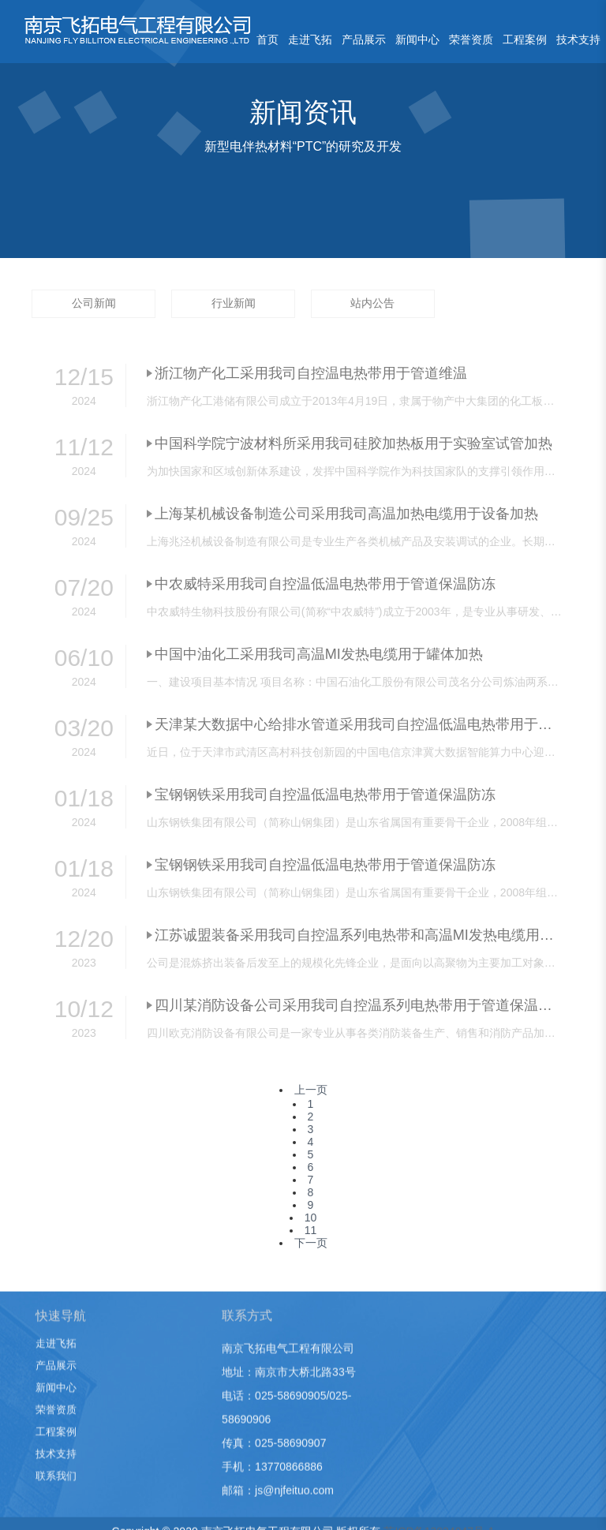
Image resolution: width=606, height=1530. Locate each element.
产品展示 (364, 39)
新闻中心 (417, 39)
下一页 (310, 1242)
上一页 (310, 1089)
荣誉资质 (471, 39)
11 (311, 1230)
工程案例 (525, 39)
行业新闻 (233, 303)
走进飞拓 (310, 39)
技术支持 (578, 39)
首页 (267, 39)
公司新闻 (94, 303)
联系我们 (56, 1489)
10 (311, 1217)
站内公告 (372, 303)
